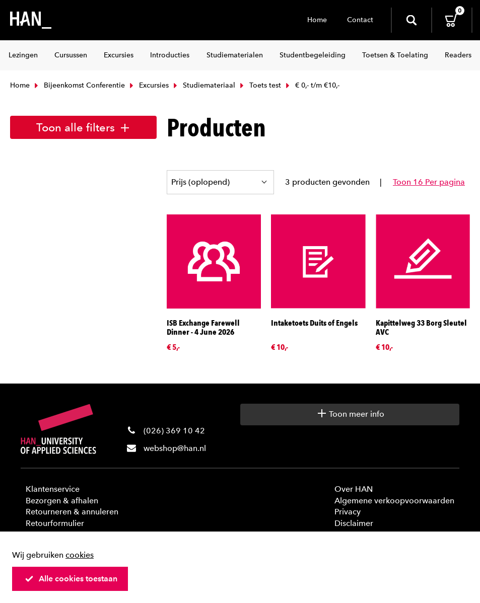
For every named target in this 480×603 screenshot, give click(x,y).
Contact (360, 20)
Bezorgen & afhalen (62, 500)
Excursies (148, 85)
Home (317, 20)
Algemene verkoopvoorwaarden (394, 500)
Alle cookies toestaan (71, 578)
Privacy (347, 511)
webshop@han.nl (175, 448)
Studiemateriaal (203, 85)
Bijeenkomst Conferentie (78, 85)
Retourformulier (55, 523)
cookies (79, 555)
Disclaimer (353, 523)
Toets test (259, 85)
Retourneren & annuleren (72, 511)
